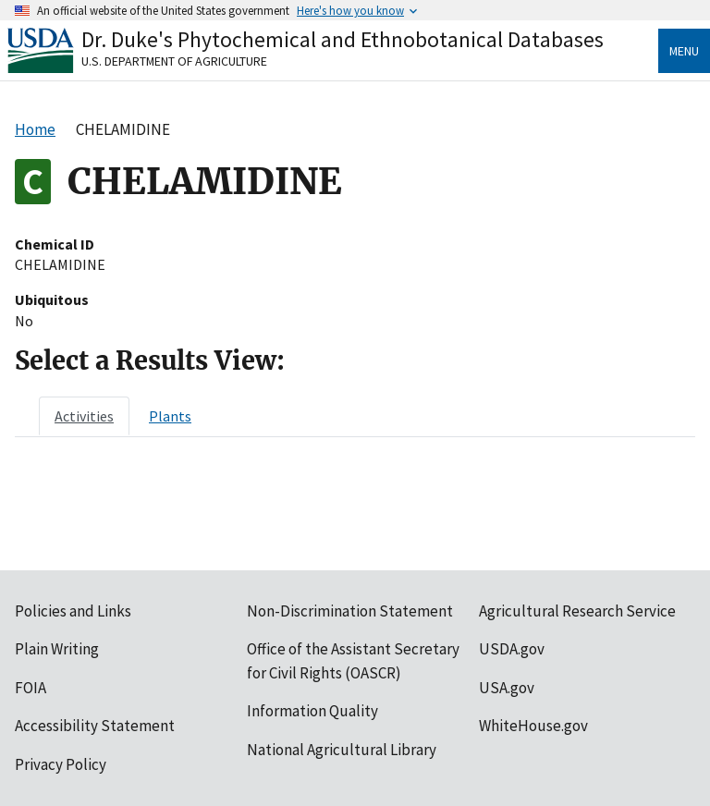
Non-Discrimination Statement (350, 611)
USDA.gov (512, 649)
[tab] (84, 416)
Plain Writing (57, 649)
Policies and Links (73, 611)
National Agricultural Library (341, 749)
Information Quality (312, 711)
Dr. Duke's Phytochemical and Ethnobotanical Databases (342, 39)
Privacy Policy (60, 764)
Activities (84, 416)
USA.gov (506, 688)
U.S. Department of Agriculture (174, 61)
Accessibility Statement (95, 725)
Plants (170, 416)
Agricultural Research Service (577, 611)
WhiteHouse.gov (533, 725)
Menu (684, 51)
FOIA (30, 688)
